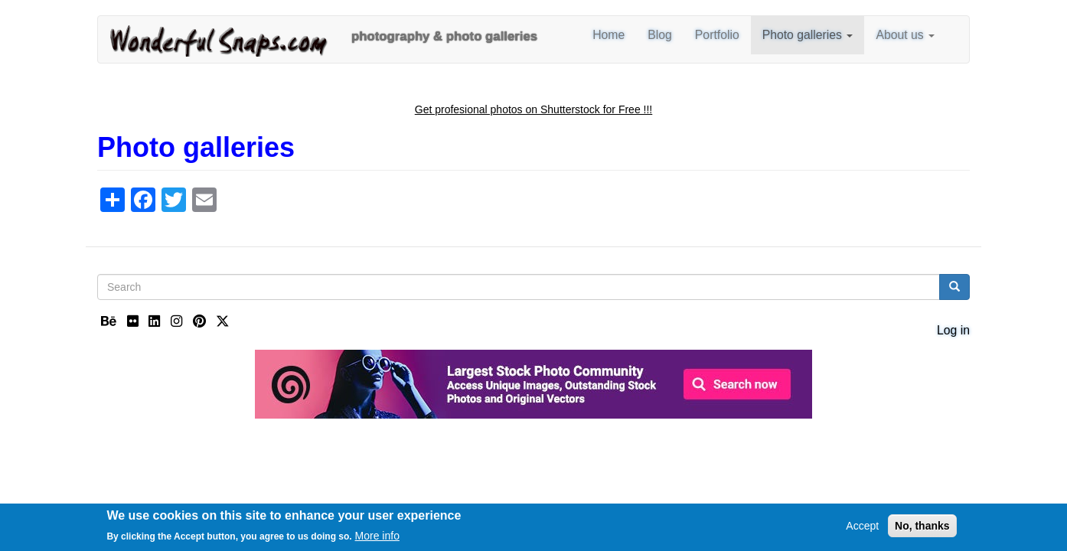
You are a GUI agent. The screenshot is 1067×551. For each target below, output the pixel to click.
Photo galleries (807, 34)
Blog (660, 34)
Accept (862, 528)
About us (905, 34)
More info (377, 539)
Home (608, 34)
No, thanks (922, 528)
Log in (953, 330)
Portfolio (717, 34)
